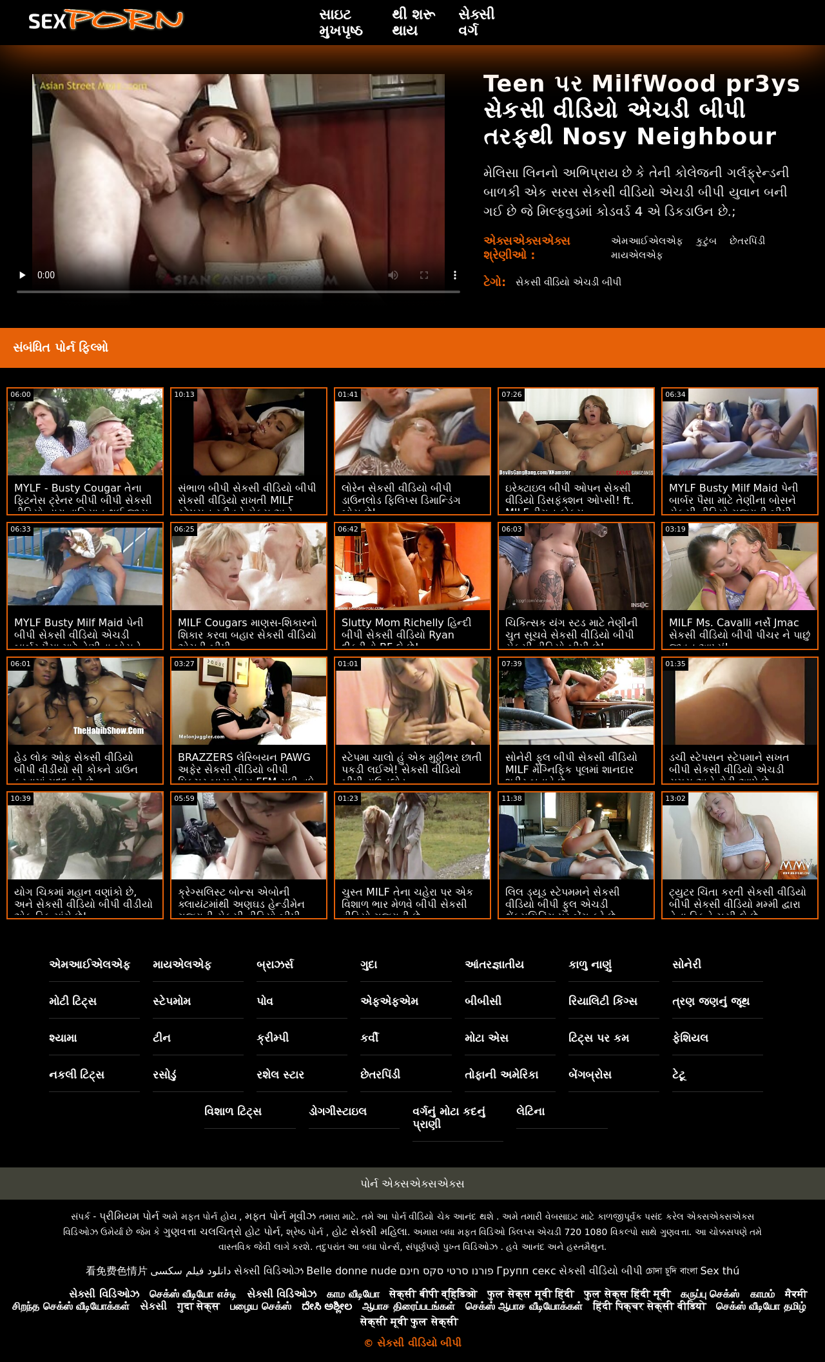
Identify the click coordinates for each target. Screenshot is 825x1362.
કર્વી (369, 1037)
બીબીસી (483, 1001)
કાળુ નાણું (590, 964)
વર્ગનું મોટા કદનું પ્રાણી (448, 1118)
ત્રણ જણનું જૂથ (711, 1001)
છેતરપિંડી (750, 241)
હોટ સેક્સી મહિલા (369, 1231)
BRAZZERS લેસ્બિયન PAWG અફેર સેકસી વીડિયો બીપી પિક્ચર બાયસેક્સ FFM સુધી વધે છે (246, 775)
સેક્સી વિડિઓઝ (269, 1271)
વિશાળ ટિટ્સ (233, 1111)
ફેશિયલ (690, 1037)
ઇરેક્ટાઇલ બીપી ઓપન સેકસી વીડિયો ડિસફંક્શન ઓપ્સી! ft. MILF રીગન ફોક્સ (569, 500)
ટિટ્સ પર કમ (598, 1037)
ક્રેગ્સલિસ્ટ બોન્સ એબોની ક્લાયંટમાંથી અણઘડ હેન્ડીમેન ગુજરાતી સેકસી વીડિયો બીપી (241, 904)
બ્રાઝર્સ (275, 964)
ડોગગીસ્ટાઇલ (338, 1111)
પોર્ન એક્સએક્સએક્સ (412, 1183)
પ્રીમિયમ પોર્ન (129, 1216)
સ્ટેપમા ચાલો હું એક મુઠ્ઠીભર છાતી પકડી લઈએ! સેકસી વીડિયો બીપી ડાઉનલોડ (412, 769)
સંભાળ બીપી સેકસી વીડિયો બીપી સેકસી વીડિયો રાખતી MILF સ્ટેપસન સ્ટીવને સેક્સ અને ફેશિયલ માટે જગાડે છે (247, 506)
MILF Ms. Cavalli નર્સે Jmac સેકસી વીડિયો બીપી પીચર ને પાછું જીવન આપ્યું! (739, 635)
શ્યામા (63, 1037)
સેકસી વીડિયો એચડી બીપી (573, 282)
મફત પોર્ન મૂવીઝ (280, 1216)
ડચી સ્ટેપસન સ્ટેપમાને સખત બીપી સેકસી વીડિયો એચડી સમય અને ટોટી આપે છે (729, 769)
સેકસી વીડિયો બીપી (601, 1271)
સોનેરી (686, 964)
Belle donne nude (351, 1271)
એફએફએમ (389, 1001)
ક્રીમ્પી (273, 1037)
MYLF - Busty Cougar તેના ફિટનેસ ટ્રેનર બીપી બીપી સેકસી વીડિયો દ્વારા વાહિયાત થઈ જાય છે (83, 506)
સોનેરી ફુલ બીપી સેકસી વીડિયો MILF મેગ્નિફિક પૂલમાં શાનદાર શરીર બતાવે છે (571, 769)
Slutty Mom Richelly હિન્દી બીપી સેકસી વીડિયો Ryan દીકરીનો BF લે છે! (407, 635)
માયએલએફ (635, 255)
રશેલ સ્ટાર (280, 1074)
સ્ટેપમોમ (172, 1001)
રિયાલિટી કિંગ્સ (602, 1001)
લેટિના (530, 1111)
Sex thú (719, 1271)
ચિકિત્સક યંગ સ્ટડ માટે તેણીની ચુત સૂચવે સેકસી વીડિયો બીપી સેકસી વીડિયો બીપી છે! (571, 635)
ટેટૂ (678, 1074)
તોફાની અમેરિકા (501, 1074)
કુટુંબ (707, 241)
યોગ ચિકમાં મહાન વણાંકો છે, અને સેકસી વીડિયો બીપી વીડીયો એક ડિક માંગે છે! (83, 904)
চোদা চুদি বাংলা (671, 1271)
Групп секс (526, 1271)
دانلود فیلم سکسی (190, 1271)
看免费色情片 (117, 1271)
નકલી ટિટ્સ (77, 1074)
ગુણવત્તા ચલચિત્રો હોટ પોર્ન (221, 1231)
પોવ (265, 1001)
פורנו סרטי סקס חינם (447, 1271)
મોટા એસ (487, 1037)
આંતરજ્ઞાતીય (494, 964)
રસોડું (164, 1074)
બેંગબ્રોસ (590, 1074)
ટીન (162, 1037)
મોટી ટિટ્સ (73, 1001)
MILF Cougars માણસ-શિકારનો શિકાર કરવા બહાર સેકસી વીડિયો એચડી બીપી (247, 635)
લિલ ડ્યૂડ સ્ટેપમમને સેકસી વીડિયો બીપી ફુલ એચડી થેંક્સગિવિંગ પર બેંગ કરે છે (562, 904)
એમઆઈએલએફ (646, 241)
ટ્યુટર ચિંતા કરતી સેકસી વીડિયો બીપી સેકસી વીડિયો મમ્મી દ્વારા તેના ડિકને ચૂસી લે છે (737, 904)
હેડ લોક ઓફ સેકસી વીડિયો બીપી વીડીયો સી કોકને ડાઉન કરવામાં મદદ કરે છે (76, 769)
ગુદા (368, 964)
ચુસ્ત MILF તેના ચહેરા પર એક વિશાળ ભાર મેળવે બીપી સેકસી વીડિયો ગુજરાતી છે (407, 904)
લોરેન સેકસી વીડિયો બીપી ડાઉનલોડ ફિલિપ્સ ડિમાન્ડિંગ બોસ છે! (401, 500)
